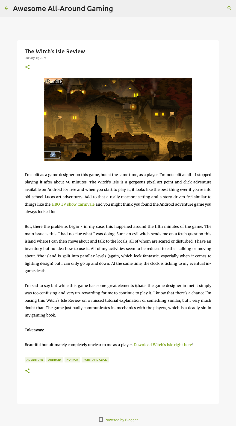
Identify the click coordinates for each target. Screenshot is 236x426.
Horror (72, 360)
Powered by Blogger (118, 419)
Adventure (35, 360)
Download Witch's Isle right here (163, 344)
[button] (27, 67)
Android (54, 360)
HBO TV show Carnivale (73, 204)
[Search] (229, 8)
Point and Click (95, 360)
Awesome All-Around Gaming (63, 8)
